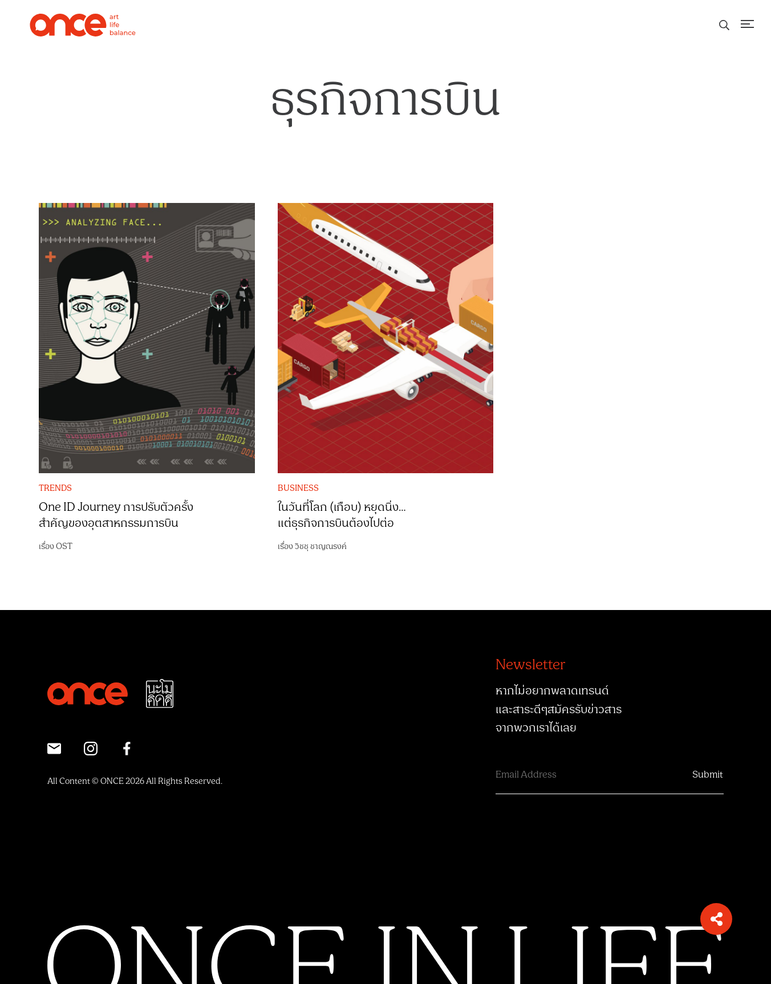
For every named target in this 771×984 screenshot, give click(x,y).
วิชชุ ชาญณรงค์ (321, 546)
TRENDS (55, 489)
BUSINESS (298, 489)
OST (64, 546)
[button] (716, 919)
